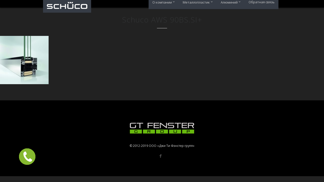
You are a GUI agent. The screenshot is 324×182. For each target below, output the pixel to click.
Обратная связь (262, 2)
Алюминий (231, 2)
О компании (164, 2)
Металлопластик (198, 2)
